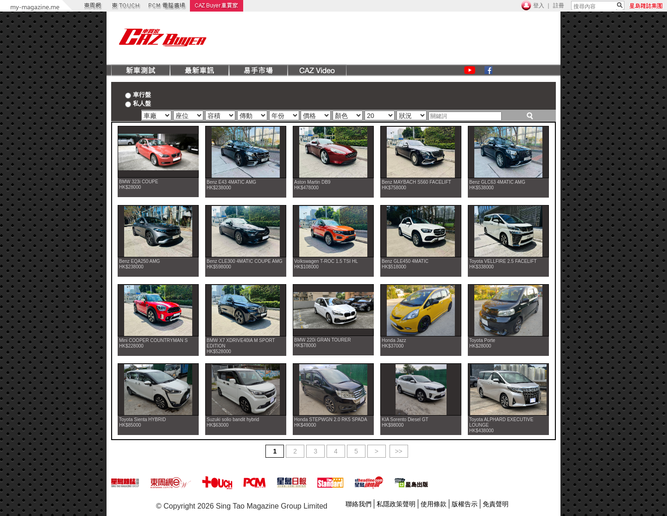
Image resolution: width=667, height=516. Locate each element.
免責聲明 (496, 504)
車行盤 (138, 94)
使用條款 (434, 504)
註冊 (558, 5)
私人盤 (138, 103)
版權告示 (465, 504)
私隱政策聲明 (396, 504)
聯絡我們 (358, 504)
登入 (538, 5)
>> (398, 451)
